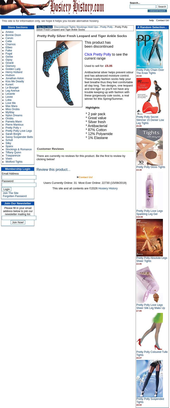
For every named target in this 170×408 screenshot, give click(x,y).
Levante (10, 93)
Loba (9, 100)
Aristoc (10, 32)
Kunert (9, 84)
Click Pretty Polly (98, 54)
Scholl (9, 140)
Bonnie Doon (13, 35)
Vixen (9, 158)
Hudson (10, 75)
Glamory (10, 66)
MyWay (10, 112)
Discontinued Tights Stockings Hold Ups (76, 27)
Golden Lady (13, 69)
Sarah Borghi (13, 133)
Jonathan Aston (15, 78)
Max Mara (11, 106)
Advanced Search (157, 11)
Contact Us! (162, 20)
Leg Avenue (12, 90)
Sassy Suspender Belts (19, 137)
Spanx (9, 146)
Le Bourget (12, 87)
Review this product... (53, 169)
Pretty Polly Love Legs (19, 130)
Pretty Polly (106, 27)
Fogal (9, 53)
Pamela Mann (14, 121)
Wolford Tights (14, 161)
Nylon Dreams (14, 115)
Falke (9, 50)
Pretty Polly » (13, 127)
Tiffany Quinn (13, 152)
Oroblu (10, 118)
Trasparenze (13, 155)
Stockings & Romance (19, 149)
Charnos (10, 44)
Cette (9, 41)
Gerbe (9, 56)
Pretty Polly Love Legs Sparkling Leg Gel (149, 212)
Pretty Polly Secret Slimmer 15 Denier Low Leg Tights (150, 120)
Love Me (11, 103)
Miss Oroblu (13, 109)
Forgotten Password (15, 196)
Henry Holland (14, 72)
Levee (9, 96)
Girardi (10, 62)
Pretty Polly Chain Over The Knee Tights (150, 71)
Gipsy (9, 59)
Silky (8, 143)
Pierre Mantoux (14, 124)
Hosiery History (108, 188)
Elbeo (9, 47)
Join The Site (10, 193)
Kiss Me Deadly (15, 81)
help (151, 20)
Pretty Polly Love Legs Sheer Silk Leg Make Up (150, 306)
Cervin (9, 38)
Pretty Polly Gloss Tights (150, 167)
